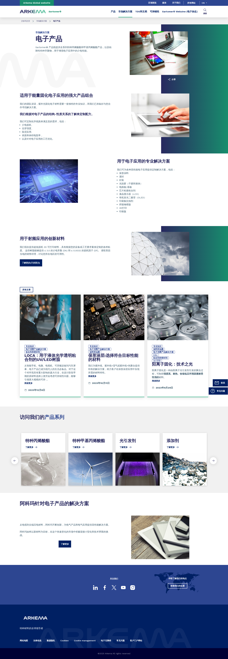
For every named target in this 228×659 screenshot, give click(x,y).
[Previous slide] (14, 460)
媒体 (164, 3)
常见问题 (217, 391)
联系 (219, 383)
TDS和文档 (141, 11)
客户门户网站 (136, 640)
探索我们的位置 (177, 586)
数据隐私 (51, 640)
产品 (113, 11)
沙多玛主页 (25, 21)
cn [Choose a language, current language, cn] (203, 3)
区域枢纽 (152, 3)
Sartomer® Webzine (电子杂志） (180, 11)
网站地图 (24, 640)
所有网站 (191, 3)
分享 (172, 79)
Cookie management (85, 640)
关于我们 (176, 3)
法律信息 (37, 640)
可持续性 (154, 11)
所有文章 (26, 289)
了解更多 (65, 544)
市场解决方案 (125, 11)
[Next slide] (213, 460)
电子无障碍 (106, 640)
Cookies (64, 640)
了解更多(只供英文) (31, 263)
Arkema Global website (36, 2)
